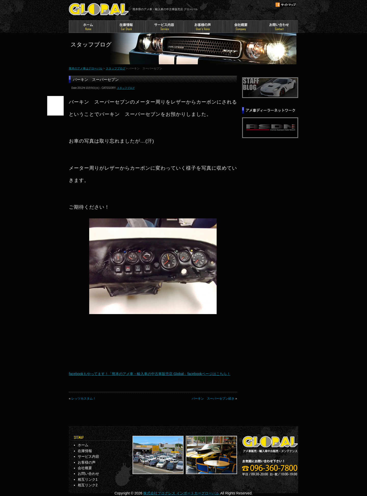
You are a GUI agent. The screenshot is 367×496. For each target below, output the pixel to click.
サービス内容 (164, 26)
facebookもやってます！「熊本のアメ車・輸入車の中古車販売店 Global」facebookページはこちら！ (149, 374)
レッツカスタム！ (83, 398)
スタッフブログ (115, 68)
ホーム (88, 26)
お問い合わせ (279, 26)
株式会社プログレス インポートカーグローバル (181, 493)
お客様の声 (203, 26)
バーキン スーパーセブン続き (213, 398)
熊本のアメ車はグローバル (98, 9)
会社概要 (241, 26)
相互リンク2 (88, 485)
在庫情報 (126, 26)
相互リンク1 (88, 479)
